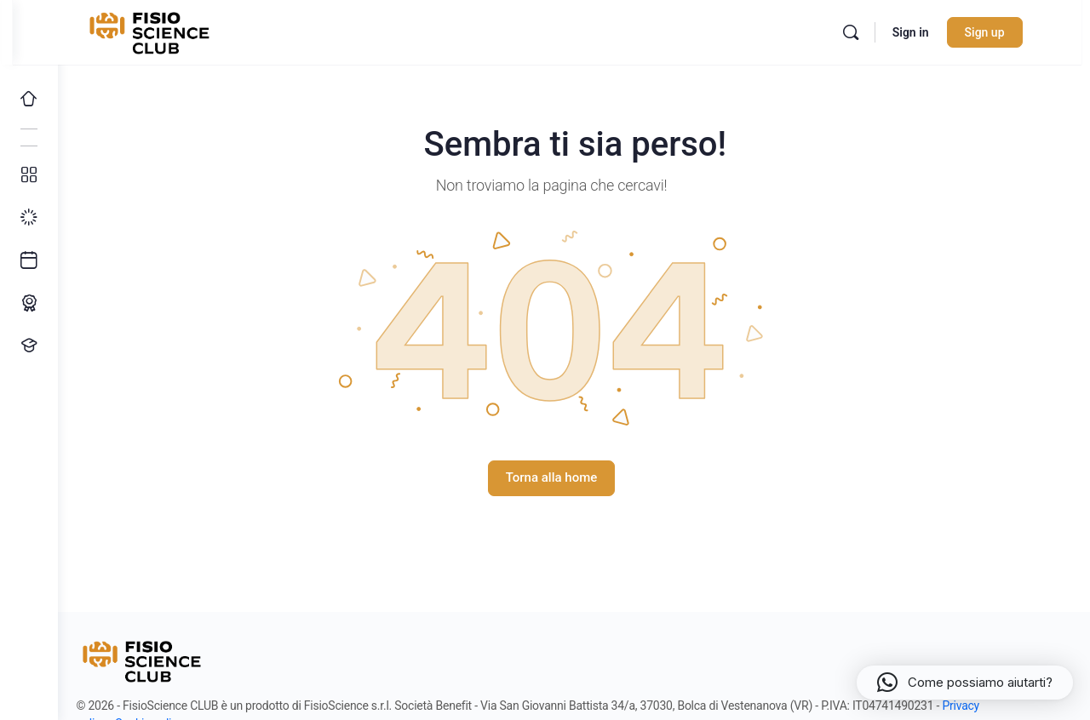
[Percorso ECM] (29, 303)
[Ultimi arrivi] (29, 260)
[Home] (29, 98)
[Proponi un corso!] (29, 345)
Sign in (937, 32)
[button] (965, 683)
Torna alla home (574, 477)
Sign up (1011, 32)
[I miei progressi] (29, 218)
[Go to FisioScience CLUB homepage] (178, 31)
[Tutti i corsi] (29, 175)
